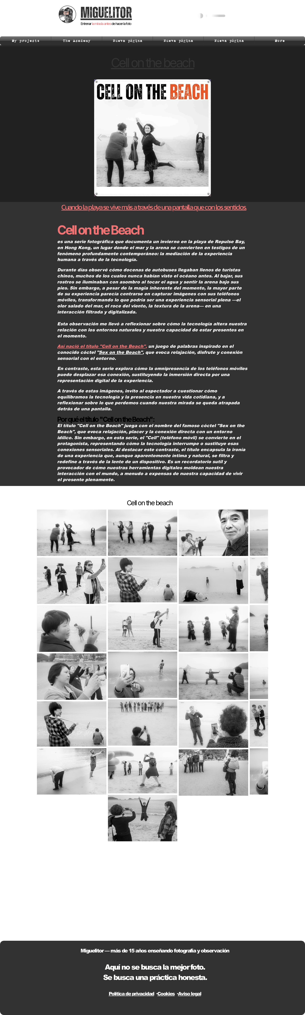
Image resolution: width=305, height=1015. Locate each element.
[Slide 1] (150, 190)
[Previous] (99, 138)
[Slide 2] (155, 190)
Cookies (166, 993)
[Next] (205, 138)
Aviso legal (189, 993)
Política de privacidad (131, 993)
